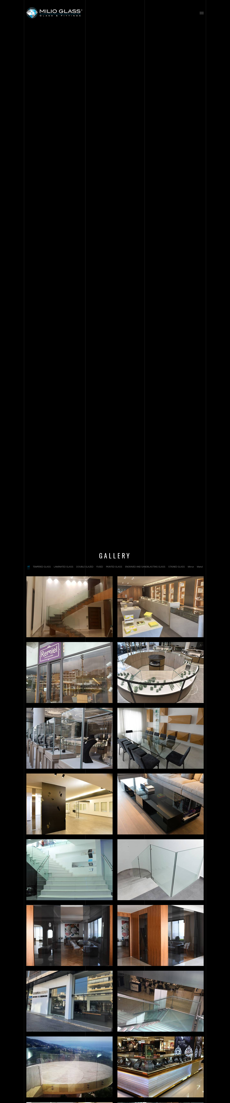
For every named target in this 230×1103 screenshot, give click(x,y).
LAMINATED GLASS (63, 566)
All (28, 566)
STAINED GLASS (176, 566)
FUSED (99, 566)
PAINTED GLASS (114, 566)
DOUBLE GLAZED (84, 566)
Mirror (191, 566)
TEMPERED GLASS (42, 566)
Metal (200, 566)
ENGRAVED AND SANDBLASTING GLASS (145, 566)
